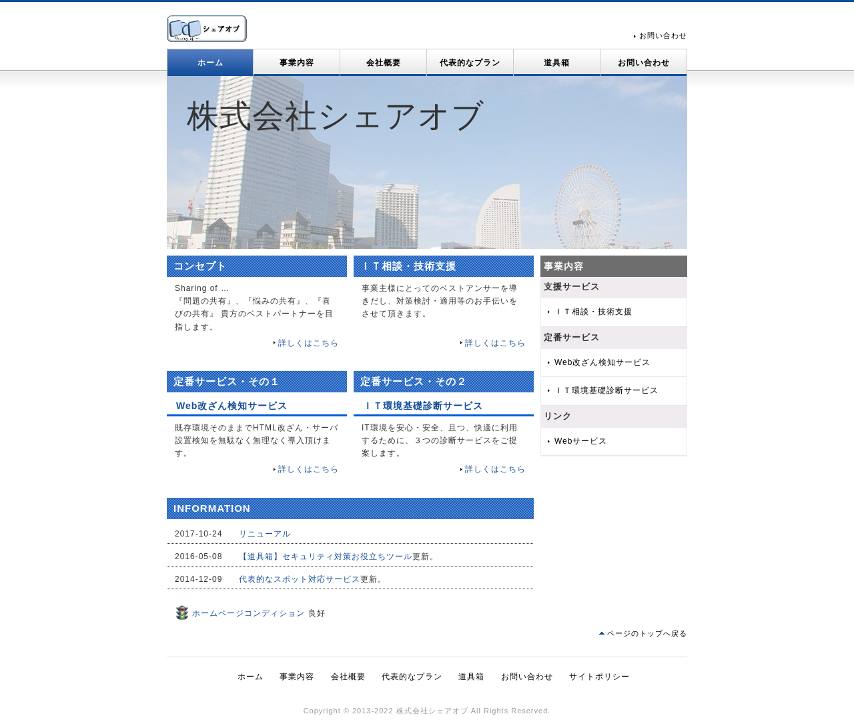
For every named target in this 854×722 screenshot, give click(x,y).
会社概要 (383, 62)
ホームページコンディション (240, 613)
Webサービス (580, 441)
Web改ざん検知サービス (602, 362)
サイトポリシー (599, 676)
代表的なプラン (470, 62)
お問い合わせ (663, 35)
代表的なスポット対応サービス (299, 579)
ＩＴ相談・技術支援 (593, 311)
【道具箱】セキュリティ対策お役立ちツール (325, 556)
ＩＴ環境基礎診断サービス (606, 390)
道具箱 (557, 62)
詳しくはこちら (308, 343)
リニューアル (265, 533)
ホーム (210, 62)
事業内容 (297, 62)
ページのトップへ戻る (647, 633)
